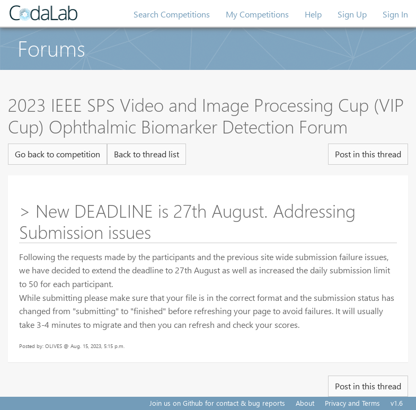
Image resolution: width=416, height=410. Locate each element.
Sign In (395, 14)
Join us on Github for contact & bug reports (217, 402)
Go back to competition (57, 153)
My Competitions (257, 14)
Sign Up (352, 14)
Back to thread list (146, 153)
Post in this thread (368, 153)
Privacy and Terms (352, 402)
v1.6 (397, 402)
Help (313, 14)
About (305, 402)
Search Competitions (172, 14)
